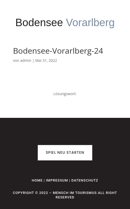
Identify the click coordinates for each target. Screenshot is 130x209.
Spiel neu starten (65, 152)
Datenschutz (84, 180)
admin (25, 60)
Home (37, 180)
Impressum (57, 180)
